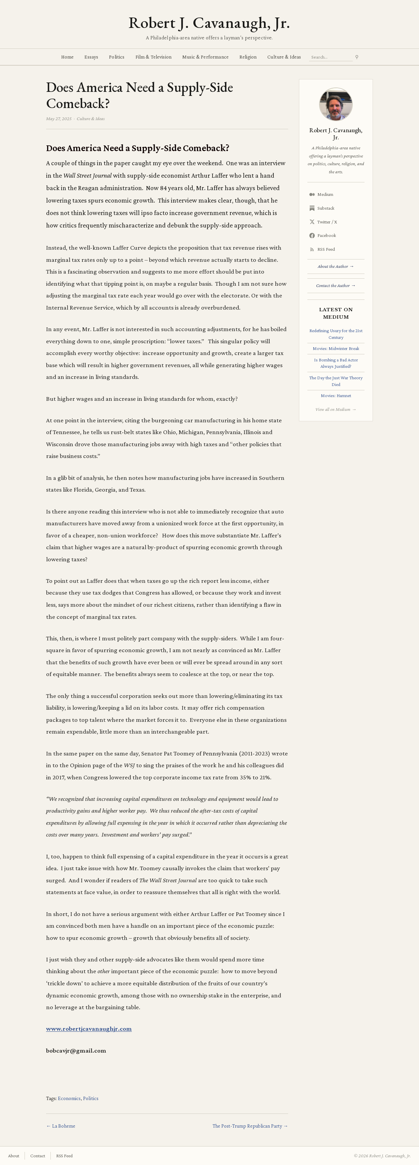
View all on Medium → (335, 409)
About (13, 1155)
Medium (321, 194)
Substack (321, 208)
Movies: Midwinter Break (336, 348)
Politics (116, 57)
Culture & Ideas (284, 57)
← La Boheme (60, 1126)
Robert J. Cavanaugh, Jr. (209, 22)
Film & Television (154, 57)
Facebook (322, 235)
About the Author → (336, 266)
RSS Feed (322, 249)
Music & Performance (205, 57)
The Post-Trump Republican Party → (250, 1126)
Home (67, 57)
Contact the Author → (335, 285)
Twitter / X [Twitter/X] (323, 222)
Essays (91, 57)
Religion (248, 57)
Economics (69, 1098)
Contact (37, 1155)
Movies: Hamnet (336, 395)
